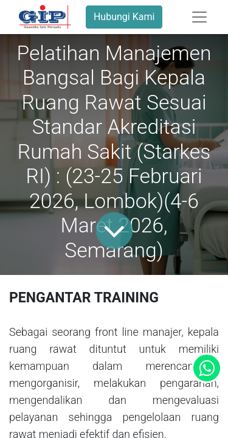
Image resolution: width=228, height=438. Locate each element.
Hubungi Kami (124, 17)
